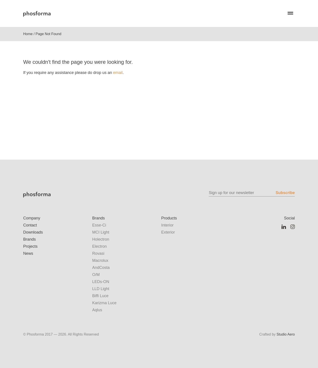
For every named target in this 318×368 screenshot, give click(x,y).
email (118, 72)
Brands (29, 239)
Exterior (168, 232)
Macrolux (100, 260)
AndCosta (101, 267)
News (28, 253)
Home (28, 34)
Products (169, 218)
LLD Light (100, 289)
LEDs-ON (100, 281)
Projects (30, 246)
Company (31, 218)
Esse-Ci (99, 225)
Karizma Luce (104, 303)
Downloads (33, 232)
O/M (96, 274)
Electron (99, 246)
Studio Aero (285, 334)
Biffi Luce (100, 296)
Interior (167, 225)
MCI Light (100, 232)
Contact (30, 225)
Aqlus (97, 310)
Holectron (100, 239)
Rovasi (98, 253)
